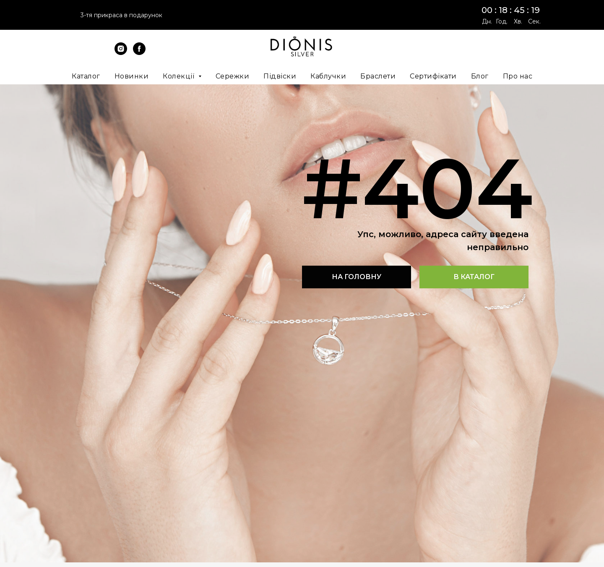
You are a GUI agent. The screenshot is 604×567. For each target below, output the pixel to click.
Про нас (518, 76)
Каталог (86, 76)
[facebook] (139, 52)
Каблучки (328, 76)
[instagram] (121, 52)
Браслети (378, 76)
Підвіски (279, 76)
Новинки (132, 76)
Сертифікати (433, 76)
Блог (480, 76)
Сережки (233, 76)
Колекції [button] (179, 76)
